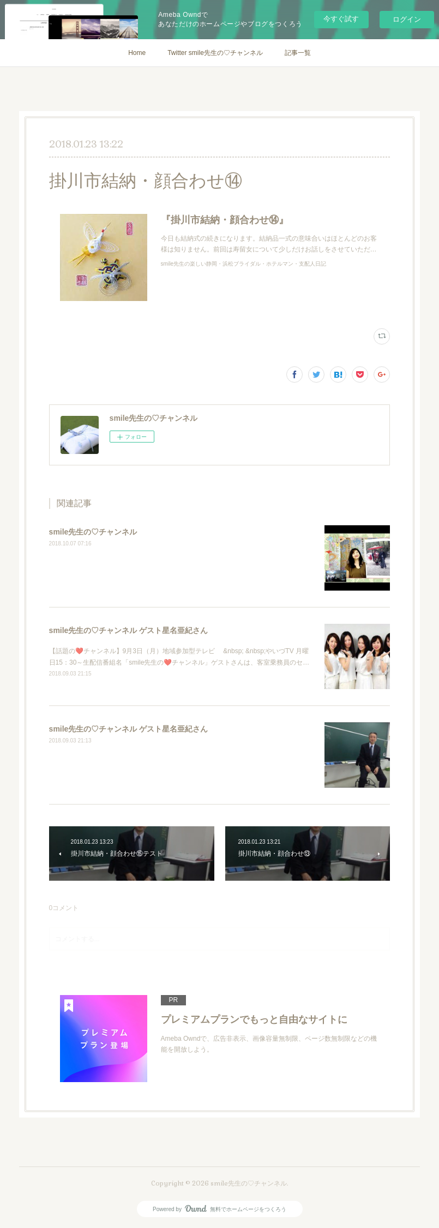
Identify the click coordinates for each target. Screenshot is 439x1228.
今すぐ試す (341, 19)
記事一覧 (298, 53)
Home (137, 53)
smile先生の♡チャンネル (93, 531)
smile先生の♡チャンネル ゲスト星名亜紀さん (128, 630)
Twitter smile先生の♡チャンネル (215, 53)
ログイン (407, 19)
